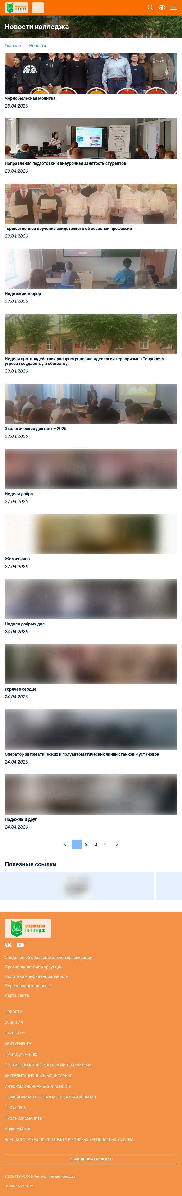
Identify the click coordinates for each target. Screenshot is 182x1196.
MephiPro (26, 1186)
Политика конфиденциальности (36, 976)
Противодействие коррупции (34, 966)
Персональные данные (28, 985)
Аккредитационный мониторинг (38, 1076)
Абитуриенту (18, 1044)
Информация (18, 1129)
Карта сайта (17, 995)
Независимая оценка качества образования (50, 1097)
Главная (13, 45)
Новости (13, 1012)
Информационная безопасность (38, 1086)
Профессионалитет (24, 1118)
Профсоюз (15, 1108)
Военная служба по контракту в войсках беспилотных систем (69, 1140)
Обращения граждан (91, 1159)
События (14, 1022)
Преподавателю (21, 1054)
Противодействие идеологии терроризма (48, 1065)
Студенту (14, 1033)
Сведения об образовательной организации (48, 957)
